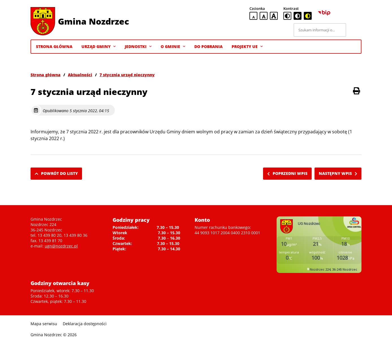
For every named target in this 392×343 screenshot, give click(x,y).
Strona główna (46, 74)
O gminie (173, 47)
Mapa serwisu (44, 323)
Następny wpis (338, 173)
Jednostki (138, 47)
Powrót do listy (56, 173)
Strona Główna (54, 46)
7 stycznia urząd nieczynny (127, 74)
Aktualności (80, 74)
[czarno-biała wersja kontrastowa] (297, 16)
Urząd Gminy (98, 47)
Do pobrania (208, 46)
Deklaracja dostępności (85, 323)
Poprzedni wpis (287, 173)
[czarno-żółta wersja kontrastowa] (308, 16)
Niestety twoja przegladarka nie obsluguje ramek (319, 244)
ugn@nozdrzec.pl (61, 246)
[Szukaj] (354, 30)
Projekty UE (247, 47)
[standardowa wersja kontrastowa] (287, 16)
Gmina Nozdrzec (93, 21)
